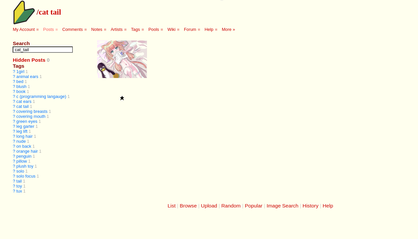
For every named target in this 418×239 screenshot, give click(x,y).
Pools (153, 29)
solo (20, 171)
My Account (24, 29)
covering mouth (31, 116)
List (172, 205)
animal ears (27, 76)
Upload (209, 205)
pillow (21, 161)
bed (19, 81)
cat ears (24, 101)
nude (21, 141)
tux (19, 191)
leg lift (21, 131)
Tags (135, 29)
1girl (20, 71)
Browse (188, 205)
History (311, 205)
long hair (24, 136)
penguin (24, 156)
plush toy (24, 166)
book (21, 91)
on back (23, 146)
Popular (253, 205)
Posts (48, 29)
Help (209, 29)
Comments (72, 29)
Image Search (283, 205)
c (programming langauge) (41, 96)
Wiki (172, 29)
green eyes (26, 121)
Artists (117, 29)
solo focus (26, 176)
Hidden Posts (29, 60)
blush (21, 86)
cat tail (50, 12)
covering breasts (32, 111)
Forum (190, 29)
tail (19, 181)
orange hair (27, 151)
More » (228, 29)
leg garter (25, 126)
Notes (96, 29)
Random (231, 205)
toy (19, 186)
